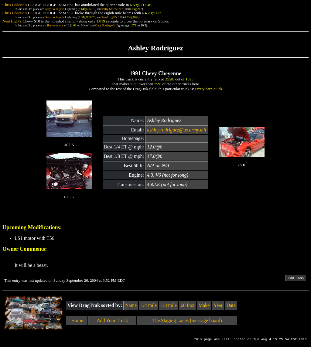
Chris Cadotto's (14, 4)
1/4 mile (149, 305)
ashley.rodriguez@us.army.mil (176, 129)
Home (77, 320)
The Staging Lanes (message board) (187, 320)
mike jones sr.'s (54, 25)
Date (231, 305)
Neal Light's (109, 17)
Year (218, 305)
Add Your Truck (112, 320)
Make (204, 305)
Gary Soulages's (54, 9)
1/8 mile (169, 305)
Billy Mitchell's (111, 9)
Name (131, 305)
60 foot (188, 305)
